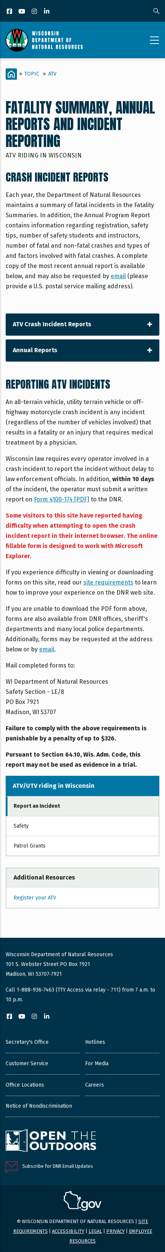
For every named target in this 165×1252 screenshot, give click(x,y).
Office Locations (25, 1085)
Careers (94, 1085)
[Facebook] (10, 12)
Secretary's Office (27, 1042)
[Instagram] (35, 12)
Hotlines (95, 1042)
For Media (96, 1063)
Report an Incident (37, 806)
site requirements (108, 582)
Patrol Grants (30, 846)
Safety (21, 826)
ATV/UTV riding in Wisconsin (54, 785)
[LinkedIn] (47, 12)
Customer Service (27, 1063)
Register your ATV (35, 898)
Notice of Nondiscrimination (39, 1106)
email (118, 276)
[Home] (11, 74)
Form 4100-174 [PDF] (61, 499)
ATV (52, 74)
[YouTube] (22, 12)
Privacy (115, 1231)
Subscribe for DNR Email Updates (57, 1166)
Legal (95, 1231)
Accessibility (68, 1231)
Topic (31, 74)
